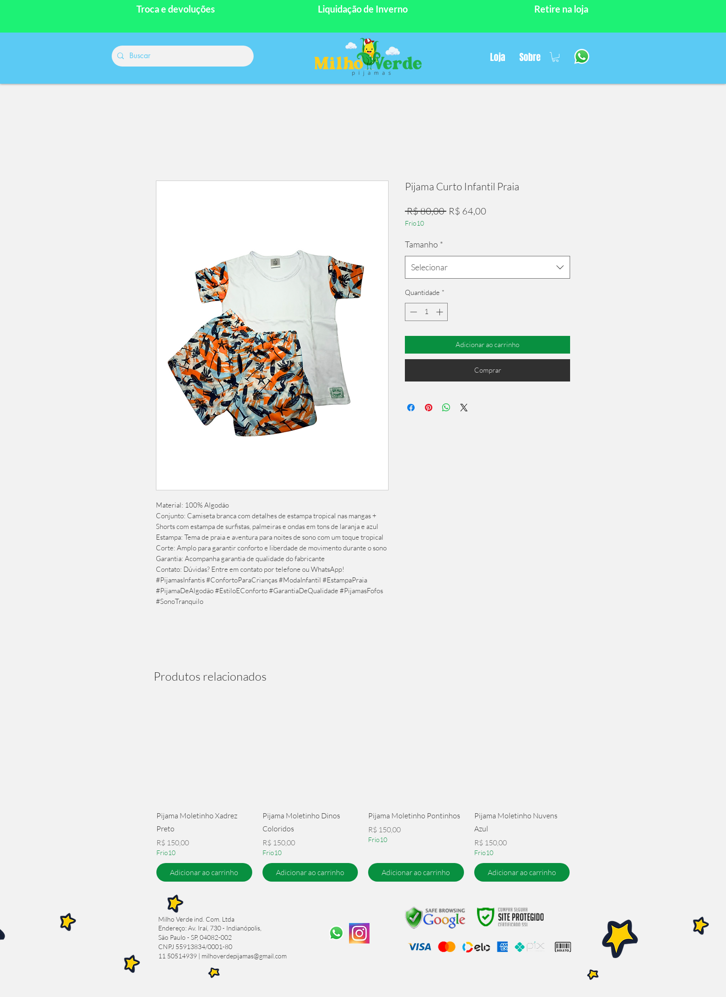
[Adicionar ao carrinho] (204, 872)
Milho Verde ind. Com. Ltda (196, 919)
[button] (555, 57)
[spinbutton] (426, 312)
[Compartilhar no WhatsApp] (446, 407)
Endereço (171, 928)
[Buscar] (181, 56)
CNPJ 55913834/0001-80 (195, 946)
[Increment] (440, 312)
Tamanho (424, 244)
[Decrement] (412, 312)
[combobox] (487, 267)
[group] (363, 792)
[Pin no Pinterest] (428, 407)
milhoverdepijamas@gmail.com (244, 956)
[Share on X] (464, 407)
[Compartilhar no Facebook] (411, 407)
